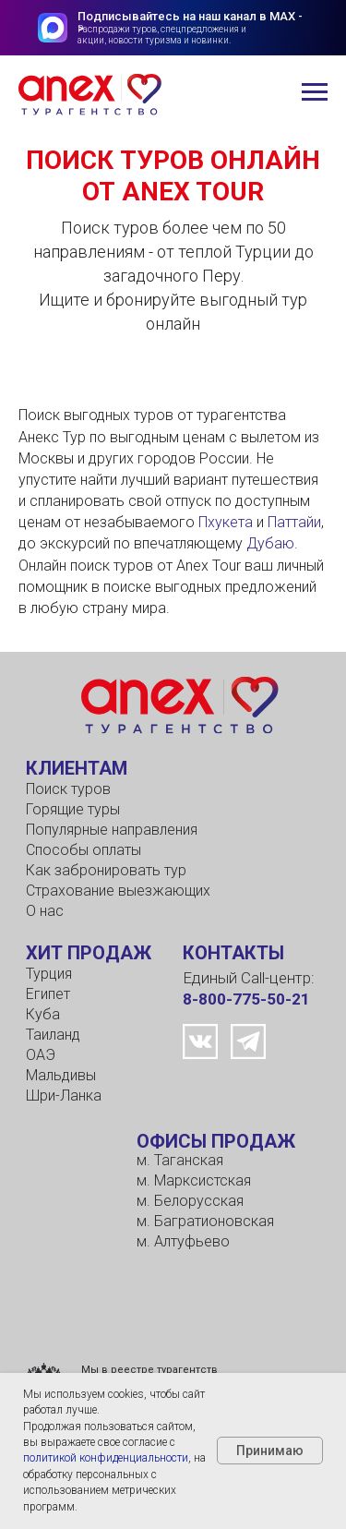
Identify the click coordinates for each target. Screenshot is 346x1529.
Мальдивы (61, 1075)
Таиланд (53, 1034)
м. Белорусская (190, 1201)
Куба (43, 1014)
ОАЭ (40, 1055)
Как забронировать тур (106, 870)
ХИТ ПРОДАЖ (88, 953)
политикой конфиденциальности (105, 1457)
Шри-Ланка (63, 1095)
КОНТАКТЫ (233, 953)
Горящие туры (73, 809)
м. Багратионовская (205, 1221)
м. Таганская (180, 1160)
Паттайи (294, 522)
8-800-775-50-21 (246, 999)
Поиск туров (68, 789)
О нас (45, 911)
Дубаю (270, 543)
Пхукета (225, 522)
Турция (49, 973)
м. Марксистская (194, 1180)
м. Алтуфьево (183, 1241)
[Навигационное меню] (315, 92)
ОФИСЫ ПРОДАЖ (216, 1141)
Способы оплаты (83, 850)
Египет (48, 994)
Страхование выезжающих (118, 890)
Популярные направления (111, 829)
